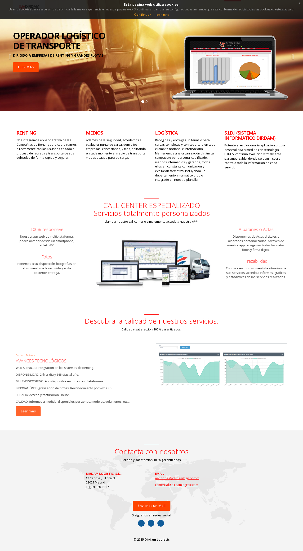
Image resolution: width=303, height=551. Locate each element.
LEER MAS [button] (26, 67)
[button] (9, 55)
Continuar (142, 14)
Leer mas (25, 411)
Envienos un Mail (151, 505)
